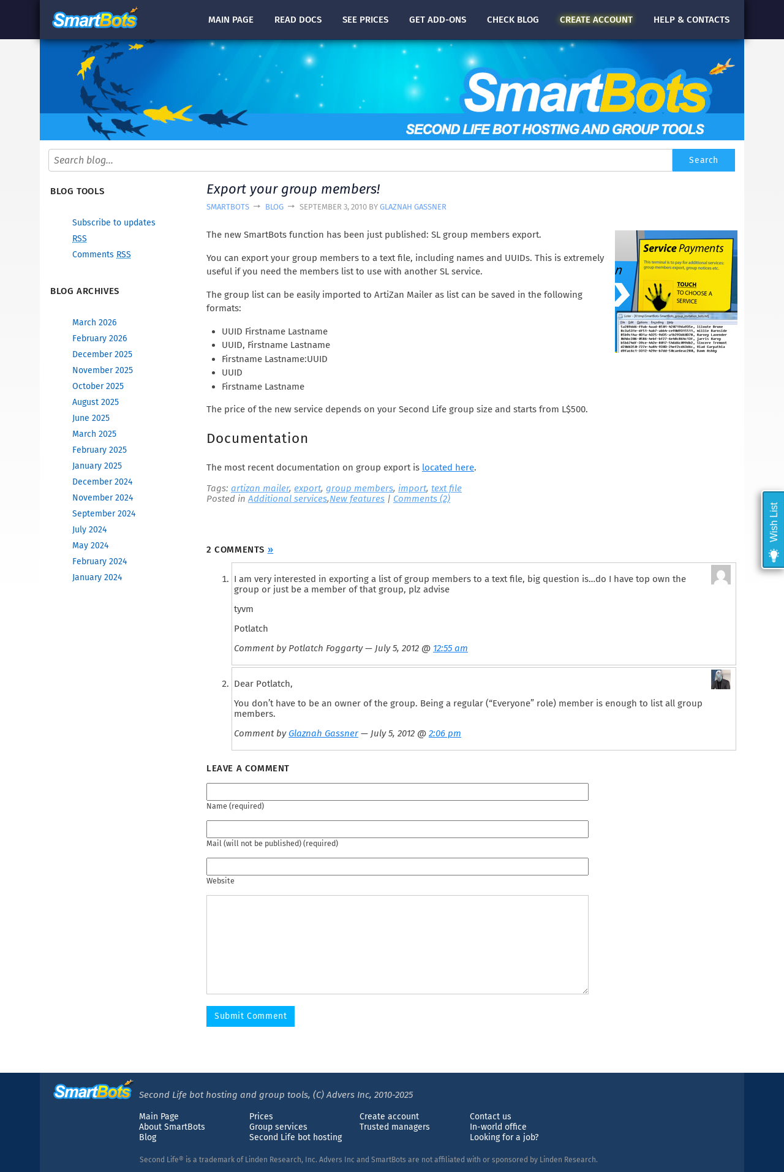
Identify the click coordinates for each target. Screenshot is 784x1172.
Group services (278, 1127)
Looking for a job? (504, 1137)
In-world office (498, 1127)
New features (357, 498)
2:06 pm (445, 733)
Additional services (287, 498)
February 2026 (99, 338)
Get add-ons (437, 19)
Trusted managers (395, 1127)
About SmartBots (172, 1127)
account (596, 19)
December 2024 (102, 482)
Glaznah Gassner (413, 206)
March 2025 (94, 434)
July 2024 (89, 529)
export (307, 488)
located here (448, 467)
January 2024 (97, 577)
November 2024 (102, 498)
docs (298, 19)
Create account (389, 1116)
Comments (101, 254)
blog (513, 19)
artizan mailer (260, 488)
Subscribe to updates (114, 222)
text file (446, 488)
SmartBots (227, 206)
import (412, 488)
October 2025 (98, 386)
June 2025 (91, 418)
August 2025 (95, 402)
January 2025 (97, 466)
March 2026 (94, 322)
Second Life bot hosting (295, 1137)
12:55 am (450, 648)
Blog (274, 206)
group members (359, 488)
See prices (365, 19)
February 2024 (99, 561)
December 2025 (102, 354)
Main (231, 19)
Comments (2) (421, 498)
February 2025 (99, 450)
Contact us (490, 1116)
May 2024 (90, 545)
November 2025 (102, 370)
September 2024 (103, 513)
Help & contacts (691, 19)
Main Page (159, 1116)
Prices (261, 1116)
